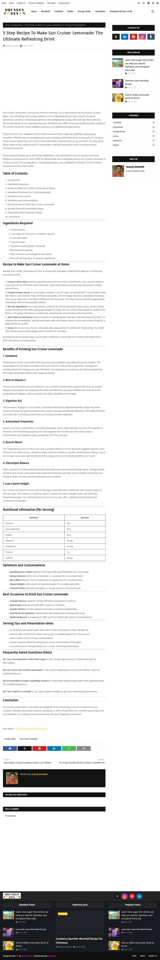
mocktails (134, 141)
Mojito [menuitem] (70, 11)
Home (3, 3)
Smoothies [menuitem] (100, 11)
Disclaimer (51, 3)
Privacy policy (64, 3)
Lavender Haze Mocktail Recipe (137, 82)
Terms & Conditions (36, 3)
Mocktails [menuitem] (45, 11)
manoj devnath (12, 46)
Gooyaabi (52, 956)
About (11, 3)
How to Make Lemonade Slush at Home (137, 97)
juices (134, 136)
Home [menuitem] (34, 11)
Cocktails (134, 122)
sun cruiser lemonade (28, 739)
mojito (134, 145)
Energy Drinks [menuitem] (84, 11)
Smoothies (134, 127)
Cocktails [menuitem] (59, 11)
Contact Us (21, 3)
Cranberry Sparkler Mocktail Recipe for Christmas (79, 940)
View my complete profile (135, 171)
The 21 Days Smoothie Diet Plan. (31, 728)
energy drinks (16, 25)
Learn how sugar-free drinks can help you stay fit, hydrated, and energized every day (139, 65)
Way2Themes (27, 956)
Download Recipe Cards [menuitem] (121, 11)
